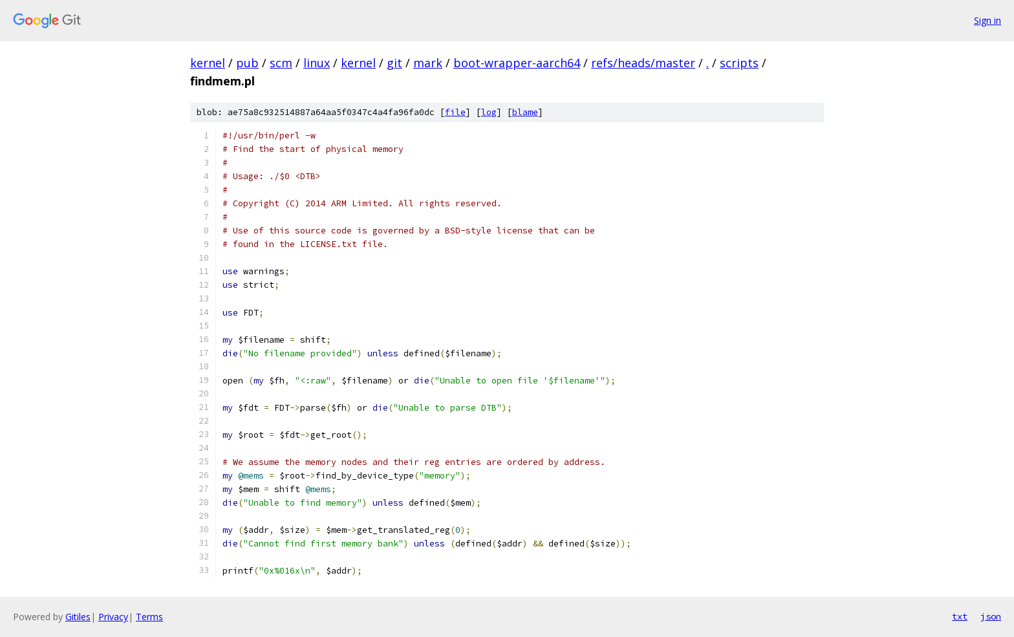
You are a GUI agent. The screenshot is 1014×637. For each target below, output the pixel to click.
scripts (739, 62)
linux (316, 62)
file (455, 112)
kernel (207, 62)
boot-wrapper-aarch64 (516, 62)
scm (281, 62)
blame (525, 112)
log (489, 112)
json (990, 616)
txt (959, 616)
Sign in (987, 20)
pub (247, 62)
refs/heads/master (643, 62)
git (394, 62)
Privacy (113, 616)
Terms (149, 616)
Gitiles (78, 616)
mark (427, 62)
